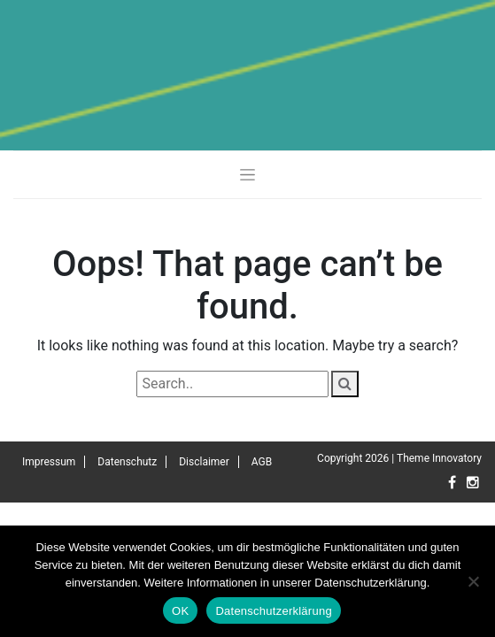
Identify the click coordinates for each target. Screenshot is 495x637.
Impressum (48, 462)
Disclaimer (204, 462)
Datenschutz (127, 462)
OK (180, 611)
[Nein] (473, 581)
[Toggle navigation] (247, 174)
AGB (261, 462)
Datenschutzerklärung (273, 611)
